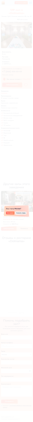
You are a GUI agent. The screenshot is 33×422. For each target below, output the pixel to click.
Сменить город (20, 213)
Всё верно (10, 213)
